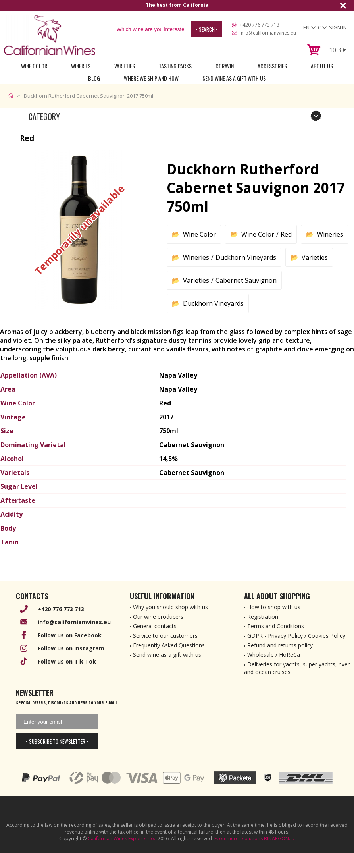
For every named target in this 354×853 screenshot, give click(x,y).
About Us (322, 66)
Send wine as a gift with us (234, 78)
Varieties (124, 66)
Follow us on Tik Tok (67, 661)
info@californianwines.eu (268, 32)
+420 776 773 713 (259, 24)
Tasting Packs (175, 66)
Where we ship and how (151, 78)
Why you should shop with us (170, 607)
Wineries (80, 66)
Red (286, 234)
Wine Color (34, 66)
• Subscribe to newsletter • (57, 741)
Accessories (272, 66)
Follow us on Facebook (70, 635)
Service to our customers (165, 635)
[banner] (49, 35)
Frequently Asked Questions (169, 645)
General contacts (155, 626)
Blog (94, 78)
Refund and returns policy (280, 645)
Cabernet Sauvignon (246, 280)
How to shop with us (273, 607)
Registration (262, 616)
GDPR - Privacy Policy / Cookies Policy (296, 635)
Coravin (224, 66)
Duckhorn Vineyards (245, 257)
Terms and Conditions (275, 626)
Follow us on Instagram (71, 648)
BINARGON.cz (279, 838)
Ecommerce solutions (238, 838)
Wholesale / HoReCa (273, 654)
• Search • (207, 29)
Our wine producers (158, 616)
